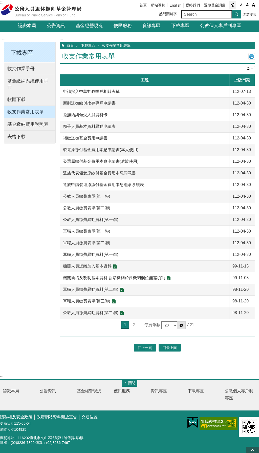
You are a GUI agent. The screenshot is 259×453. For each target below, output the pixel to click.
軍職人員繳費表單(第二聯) (86, 243)
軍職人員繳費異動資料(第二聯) (90, 289)
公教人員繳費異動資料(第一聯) (90, 219)
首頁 (143, 5)
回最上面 (252, 450)
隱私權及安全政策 (16, 417)
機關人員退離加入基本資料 (87, 266)
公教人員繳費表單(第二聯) (86, 208)
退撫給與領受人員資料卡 (85, 115)
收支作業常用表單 (25, 111)
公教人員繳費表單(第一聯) (86, 196)
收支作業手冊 (21, 68)
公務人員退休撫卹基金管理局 (44, 10)
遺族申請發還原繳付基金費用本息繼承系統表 (103, 184)
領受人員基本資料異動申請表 (89, 126)
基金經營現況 (89, 25)
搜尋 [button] (236, 14)
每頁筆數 (152, 325)
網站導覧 (158, 5)
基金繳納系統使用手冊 (27, 84)
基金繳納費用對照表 (27, 124)
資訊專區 (151, 25)
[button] (181, 325)
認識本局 (27, 25)
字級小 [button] (241, 5)
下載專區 (180, 25)
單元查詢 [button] (250, 69)
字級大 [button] (253, 5)
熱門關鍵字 (168, 14)
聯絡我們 (193, 5)
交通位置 (89, 417)
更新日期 (7, 423)
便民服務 (123, 25)
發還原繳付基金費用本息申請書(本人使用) (101, 150)
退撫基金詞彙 (214, 5)
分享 (232, 5)
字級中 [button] (247, 5)
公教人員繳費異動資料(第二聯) (90, 313)
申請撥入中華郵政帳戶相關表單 (91, 91)
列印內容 (251, 56)
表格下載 (16, 136)
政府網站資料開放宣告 (57, 417)
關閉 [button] (131, 383)
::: (3, 40)
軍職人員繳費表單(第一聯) (86, 231)
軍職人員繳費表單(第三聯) (86, 301)
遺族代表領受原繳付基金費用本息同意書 (99, 173)
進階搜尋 (249, 14)
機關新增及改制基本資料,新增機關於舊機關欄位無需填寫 (114, 278)
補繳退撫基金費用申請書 (85, 138)
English (175, 5)
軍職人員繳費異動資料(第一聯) (90, 254)
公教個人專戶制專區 (220, 25)
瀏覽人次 (7, 429)
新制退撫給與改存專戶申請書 (89, 103)
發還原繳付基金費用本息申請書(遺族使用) (101, 161)
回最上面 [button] (170, 348)
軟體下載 (16, 99)
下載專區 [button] (22, 53)
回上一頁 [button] (145, 348)
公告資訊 (56, 25)
